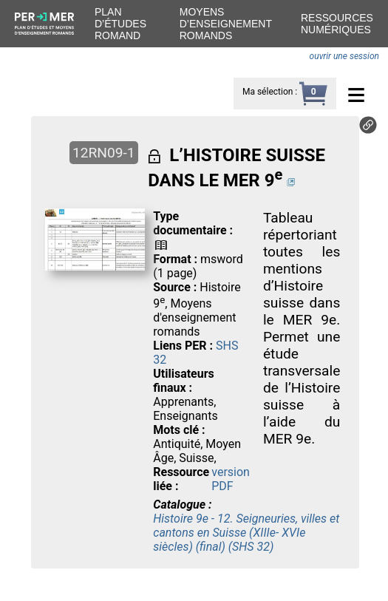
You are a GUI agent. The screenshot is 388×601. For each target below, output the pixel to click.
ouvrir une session (344, 56)
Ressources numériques (337, 23)
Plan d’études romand (120, 23)
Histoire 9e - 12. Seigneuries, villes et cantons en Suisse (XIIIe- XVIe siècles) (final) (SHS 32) (246, 533)
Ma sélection (267, 91)
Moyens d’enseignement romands (226, 23)
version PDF (230, 479)
